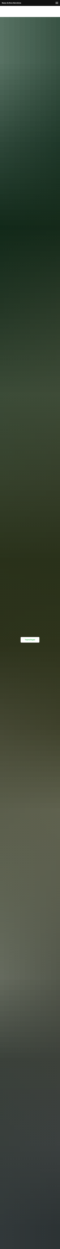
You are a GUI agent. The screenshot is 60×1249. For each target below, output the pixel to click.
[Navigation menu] (57, 3)
